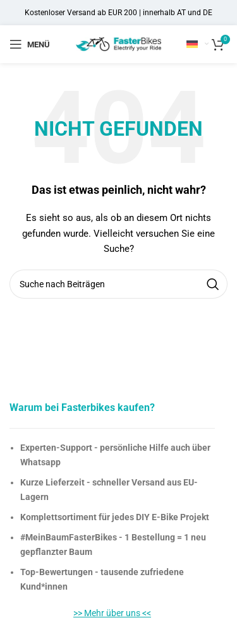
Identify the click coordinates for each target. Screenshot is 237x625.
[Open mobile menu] (29, 44)
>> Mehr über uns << (112, 613)
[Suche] (118, 284)
